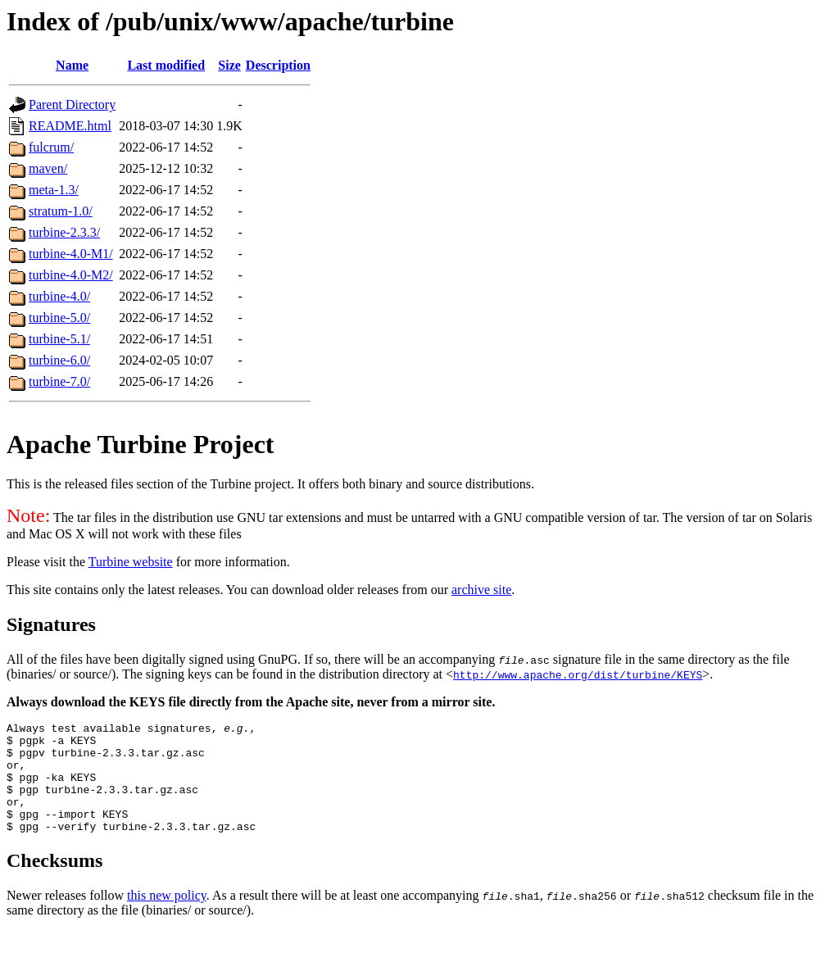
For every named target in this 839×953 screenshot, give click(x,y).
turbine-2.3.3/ (64, 232)
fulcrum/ (51, 147)
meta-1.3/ (54, 190)
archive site (481, 590)
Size (229, 65)
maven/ (48, 168)
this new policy (166, 917)
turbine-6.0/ (59, 360)
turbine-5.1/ (59, 339)
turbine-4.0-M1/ (71, 254)
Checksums (54, 882)
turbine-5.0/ (59, 317)
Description (278, 65)
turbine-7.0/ (59, 381)
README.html (70, 126)
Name (72, 65)
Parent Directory (72, 104)
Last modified (166, 65)
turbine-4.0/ (59, 296)
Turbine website (130, 562)
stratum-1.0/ (61, 211)
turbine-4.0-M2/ (71, 275)
